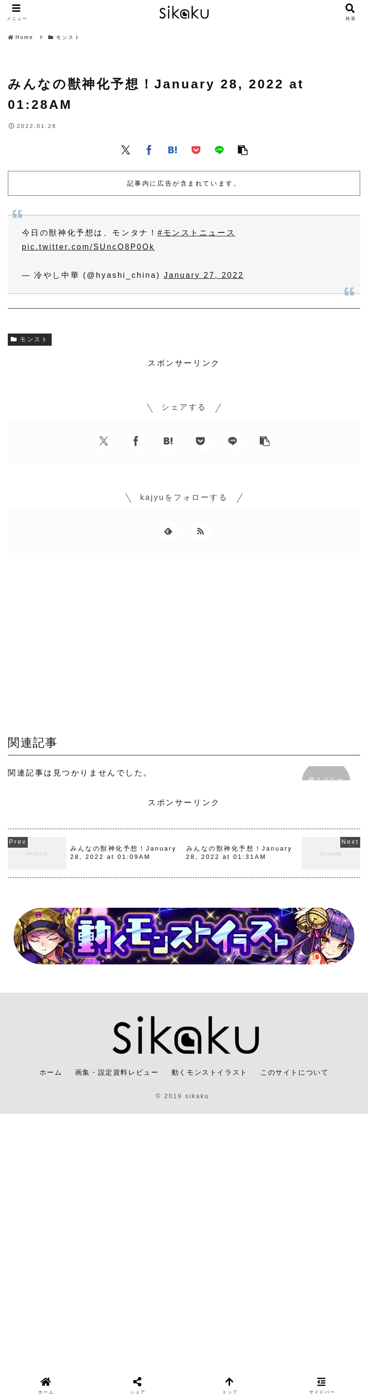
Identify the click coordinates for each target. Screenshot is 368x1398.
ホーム (50, 1072)
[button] (243, 149)
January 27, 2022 (204, 275)
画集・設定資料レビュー (117, 1072)
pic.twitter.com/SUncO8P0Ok (88, 247)
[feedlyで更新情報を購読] (168, 531)
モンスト (30, 339)
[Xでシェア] (126, 149)
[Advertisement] (184, 647)
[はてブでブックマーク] (172, 149)
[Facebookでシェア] (149, 149)
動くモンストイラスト (210, 1072)
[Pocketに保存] (196, 149)
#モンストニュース (196, 233)
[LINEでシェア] (219, 149)
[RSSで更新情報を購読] (200, 531)
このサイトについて (294, 1072)
